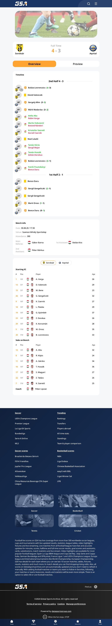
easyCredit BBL (64, 471)
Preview (78, 64)
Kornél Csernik (35, 133)
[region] (56, 64)
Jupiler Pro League (23, 466)
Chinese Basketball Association (71, 466)
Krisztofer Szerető (36, 130)
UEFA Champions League (26, 418)
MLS (17, 443)
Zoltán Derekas (35, 155)
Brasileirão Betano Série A (27, 456)
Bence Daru (33, 169)
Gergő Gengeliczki (36, 188)
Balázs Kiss (77, 242)
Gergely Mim (34, 102)
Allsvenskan (20, 471)
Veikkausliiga (21, 476)
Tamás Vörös (34, 145)
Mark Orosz (33, 203)
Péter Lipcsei (41, 389)
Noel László (33, 139)
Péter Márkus (38, 250)
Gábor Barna (37, 242)
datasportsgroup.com (61, 611)
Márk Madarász (35, 109)
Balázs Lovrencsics (36, 87)
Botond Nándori (35, 125)
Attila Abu (32, 115)
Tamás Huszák (34, 152)
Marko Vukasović (36, 123)
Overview (34, 64)
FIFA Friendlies (21, 461)
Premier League (22, 423)
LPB (59, 481)
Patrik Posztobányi (36, 167)
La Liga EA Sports (22, 428)
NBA (59, 456)
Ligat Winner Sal (64, 476)
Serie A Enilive (21, 438)
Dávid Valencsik (35, 95)
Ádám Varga (34, 118)
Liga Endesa (62, 461)
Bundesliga (20, 433)
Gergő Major (34, 147)
